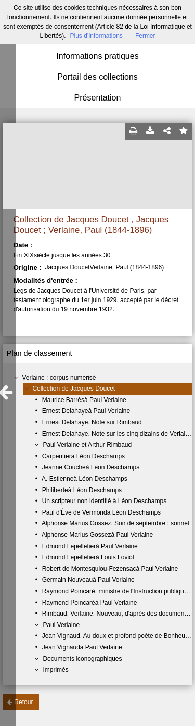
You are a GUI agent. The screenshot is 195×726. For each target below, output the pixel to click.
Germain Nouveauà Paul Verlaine (88, 579)
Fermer (145, 36)
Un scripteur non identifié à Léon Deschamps (104, 501)
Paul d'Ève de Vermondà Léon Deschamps (101, 512)
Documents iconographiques (82, 658)
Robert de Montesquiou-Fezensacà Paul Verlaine (110, 568)
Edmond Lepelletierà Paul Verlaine (90, 546)
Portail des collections (97, 76)
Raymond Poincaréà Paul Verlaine (89, 602)
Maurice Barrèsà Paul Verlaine (84, 400)
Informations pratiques (97, 56)
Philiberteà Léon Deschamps (82, 490)
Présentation (97, 97)
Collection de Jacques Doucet (73, 388)
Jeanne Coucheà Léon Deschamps (90, 467)
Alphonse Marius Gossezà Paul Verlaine (97, 535)
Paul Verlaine (61, 625)
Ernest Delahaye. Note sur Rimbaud (92, 422)
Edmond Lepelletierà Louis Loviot (88, 557)
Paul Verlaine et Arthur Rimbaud (87, 444)
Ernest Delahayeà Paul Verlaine (86, 411)
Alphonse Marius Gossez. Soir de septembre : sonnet (115, 523)
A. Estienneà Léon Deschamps (84, 478)
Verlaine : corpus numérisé (59, 377)
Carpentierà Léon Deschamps (83, 456)
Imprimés (55, 669)
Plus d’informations (96, 36)
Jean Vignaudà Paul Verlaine (82, 647)
